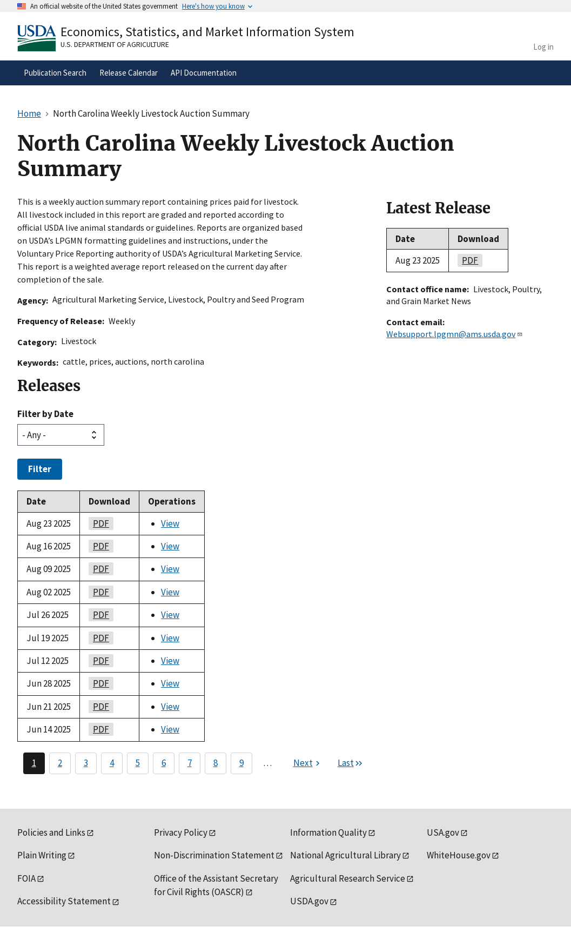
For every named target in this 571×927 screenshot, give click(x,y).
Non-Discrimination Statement (214, 855)
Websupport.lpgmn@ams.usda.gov (454, 333)
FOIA (26, 878)
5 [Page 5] (138, 763)
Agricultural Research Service (347, 878)
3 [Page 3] (86, 763)
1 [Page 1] (34, 763)
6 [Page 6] (164, 763)
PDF (99, 523)
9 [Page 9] (241, 763)
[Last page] (351, 763)
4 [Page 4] (112, 763)
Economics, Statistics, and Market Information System (207, 31)
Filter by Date (45, 414)
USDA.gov (309, 901)
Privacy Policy (180, 832)
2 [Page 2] (60, 763)
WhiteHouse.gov (459, 855)
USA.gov (443, 832)
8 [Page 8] (215, 763)
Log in (543, 46)
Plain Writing (41, 855)
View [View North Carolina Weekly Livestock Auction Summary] (170, 523)
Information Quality (328, 832)
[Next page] (308, 763)
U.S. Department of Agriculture (115, 44)
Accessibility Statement (64, 901)
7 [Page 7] (189, 763)
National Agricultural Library (345, 855)
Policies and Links (51, 832)
